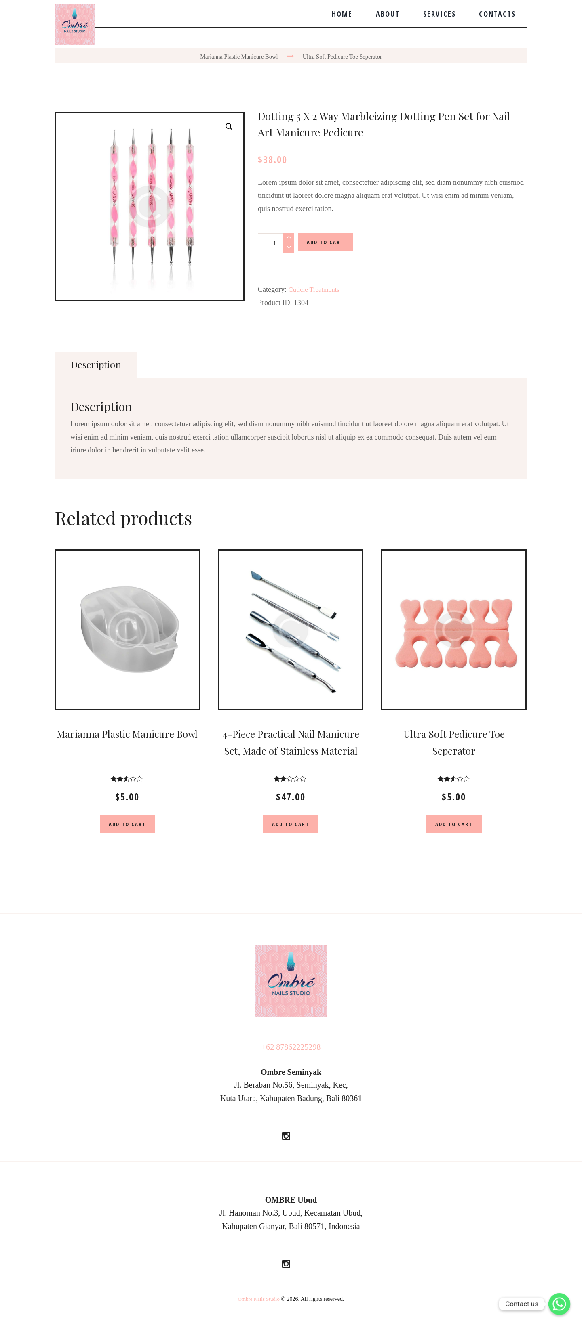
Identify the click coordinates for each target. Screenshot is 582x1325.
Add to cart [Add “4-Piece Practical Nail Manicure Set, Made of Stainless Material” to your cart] (290, 825)
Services (439, 14)
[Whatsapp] (559, 1304)
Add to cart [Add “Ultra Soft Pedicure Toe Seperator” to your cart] (454, 825)
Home (342, 14)
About (388, 14)
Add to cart (328, 243)
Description (98, 364)
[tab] (98, 365)
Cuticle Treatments (316, 289)
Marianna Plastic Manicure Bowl (236, 56)
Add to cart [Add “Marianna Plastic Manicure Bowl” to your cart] (127, 825)
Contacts (497, 14)
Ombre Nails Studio (258, 1302)
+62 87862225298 (291, 1049)
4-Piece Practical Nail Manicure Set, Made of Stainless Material (290, 751)
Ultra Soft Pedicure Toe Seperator (345, 56)
